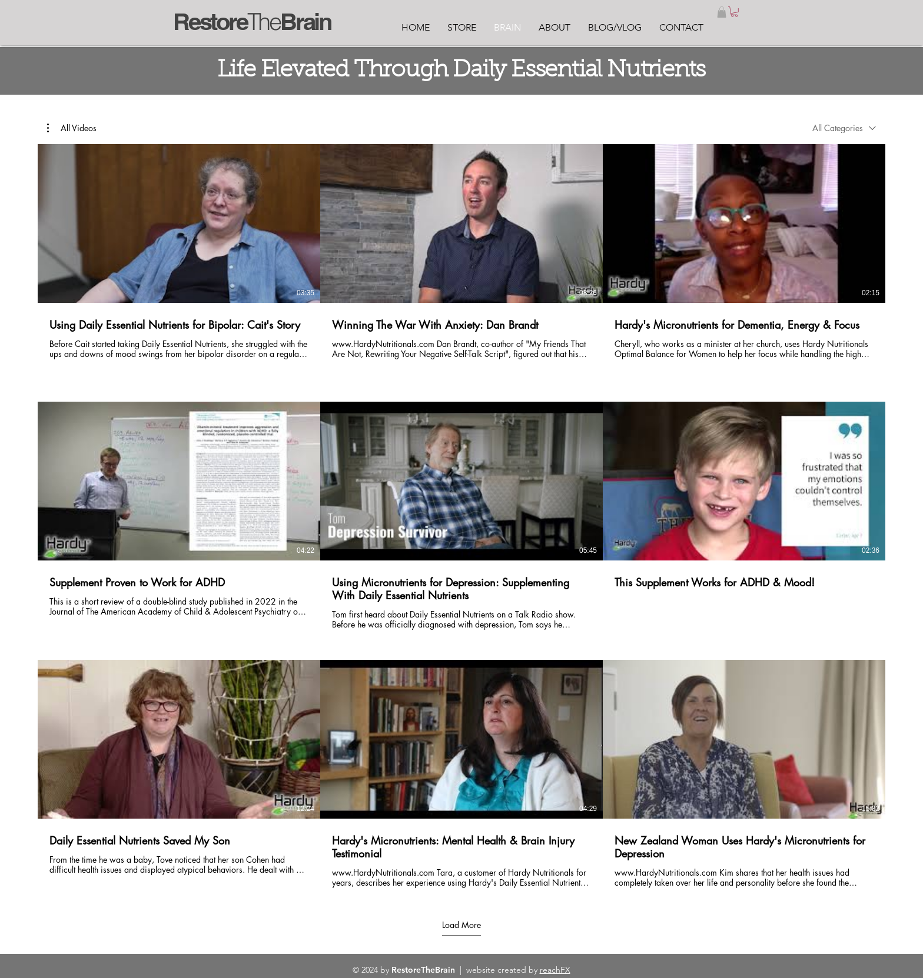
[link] (734, 11)
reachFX (555, 969)
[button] (721, 12)
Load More (461, 925)
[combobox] (844, 128)
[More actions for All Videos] (72, 127)
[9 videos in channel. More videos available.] (461, 516)
